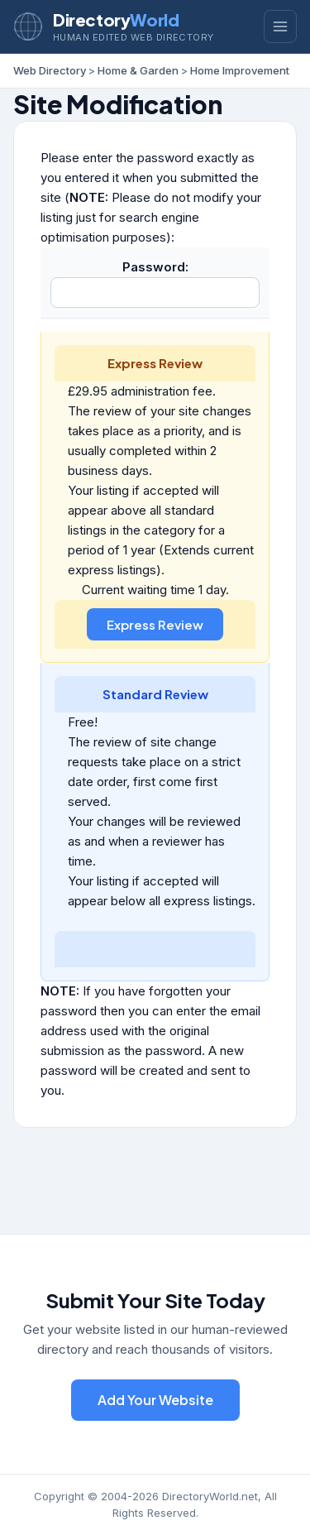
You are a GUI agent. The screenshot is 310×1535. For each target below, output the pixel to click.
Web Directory (49, 70)
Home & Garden (138, 70)
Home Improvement (239, 70)
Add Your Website (155, 1399)
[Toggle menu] (280, 26)
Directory (116, 19)
